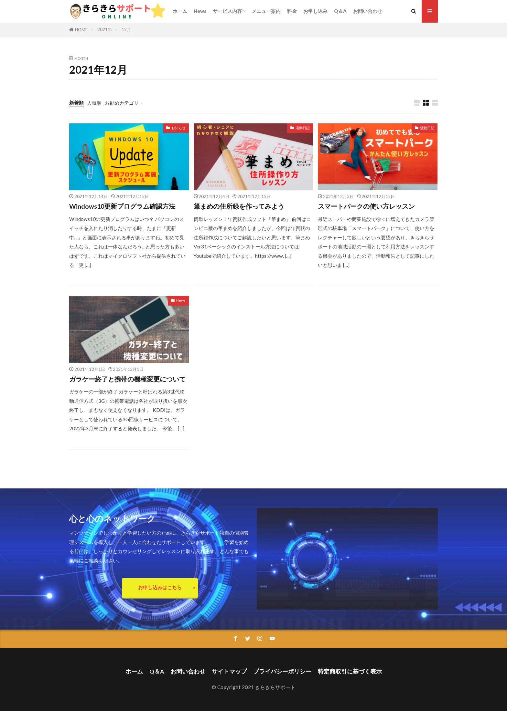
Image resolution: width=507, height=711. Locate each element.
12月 (126, 29)
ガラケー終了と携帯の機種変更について (127, 379)
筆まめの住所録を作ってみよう (239, 206)
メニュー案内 (266, 11)
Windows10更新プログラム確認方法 (122, 206)
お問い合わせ (367, 11)
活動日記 (303, 128)
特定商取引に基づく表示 (350, 671)
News (200, 11)
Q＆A (340, 11)
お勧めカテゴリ (122, 103)
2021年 (104, 29)
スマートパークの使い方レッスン (366, 206)
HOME (81, 29)
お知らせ (178, 128)
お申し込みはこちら (160, 587)
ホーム (180, 11)
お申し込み (315, 11)
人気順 (94, 103)
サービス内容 (227, 11)
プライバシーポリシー (282, 671)
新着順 (76, 103)
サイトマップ (229, 671)
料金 (292, 11)
